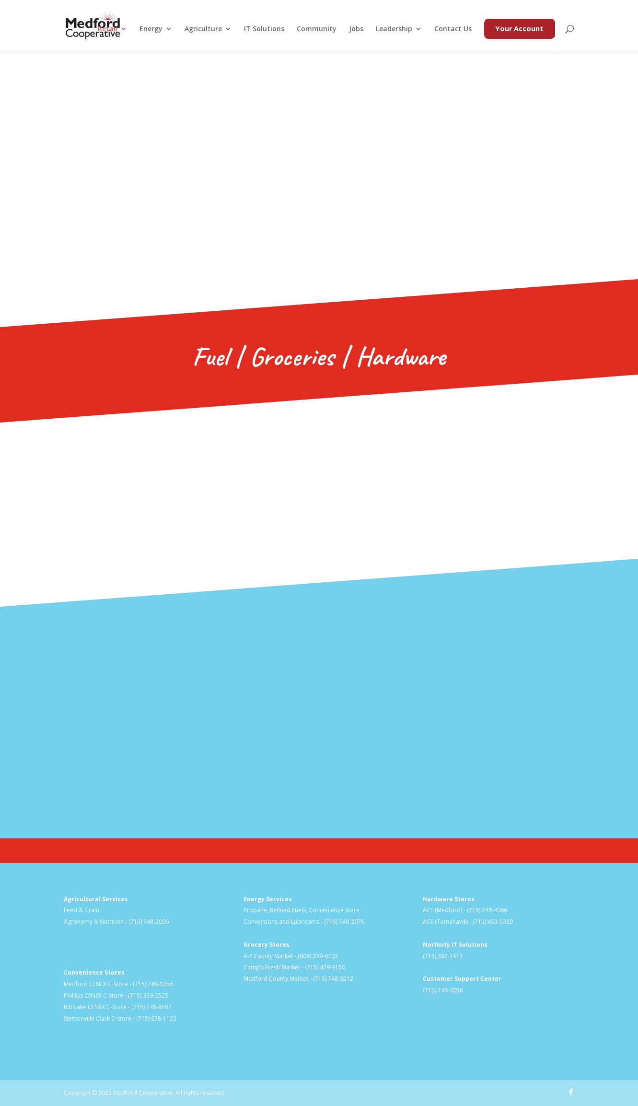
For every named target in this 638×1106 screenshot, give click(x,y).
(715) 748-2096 (148, 922)
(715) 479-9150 (325, 967)
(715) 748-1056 (153, 984)
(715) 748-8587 (151, 1007)
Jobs (356, 29)
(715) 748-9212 (333, 979)
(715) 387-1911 (443, 956)
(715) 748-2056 (443, 990)
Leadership (394, 29)
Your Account (520, 28)
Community (316, 29)
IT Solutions (264, 29)
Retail (107, 29)
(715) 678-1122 (156, 1018)
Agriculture (203, 29)
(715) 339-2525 (148, 995)
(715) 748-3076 (344, 922)
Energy (150, 29)
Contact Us (453, 29)
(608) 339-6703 (318, 956)
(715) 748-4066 (487, 910)
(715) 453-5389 (493, 922)
